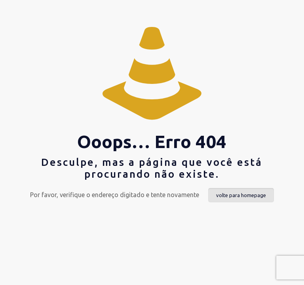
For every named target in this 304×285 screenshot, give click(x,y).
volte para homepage (241, 195)
